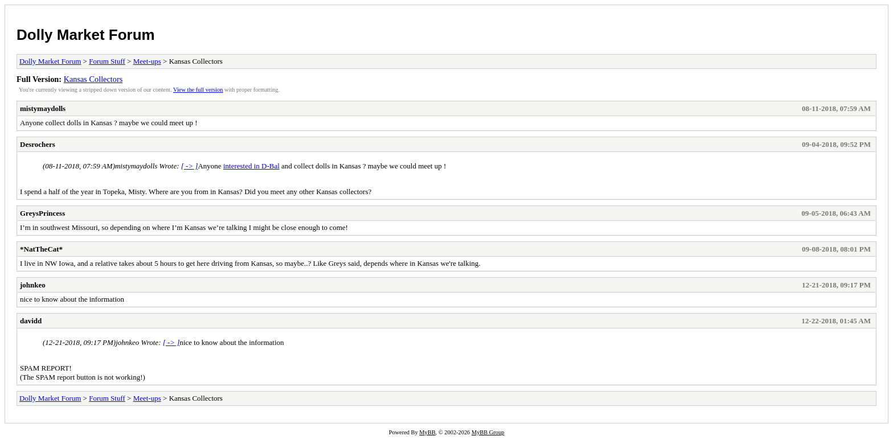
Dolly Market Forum (86, 34)
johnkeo (33, 285)
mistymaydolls (42, 108)
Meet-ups (147, 61)
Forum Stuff (107, 61)
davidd (31, 320)
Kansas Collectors (93, 79)
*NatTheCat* (41, 249)
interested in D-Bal (251, 166)
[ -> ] (189, 166)
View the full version (198, 90)
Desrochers (37, 144)
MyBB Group (488, 432)
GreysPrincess (42, 213)
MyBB (427, 432)
